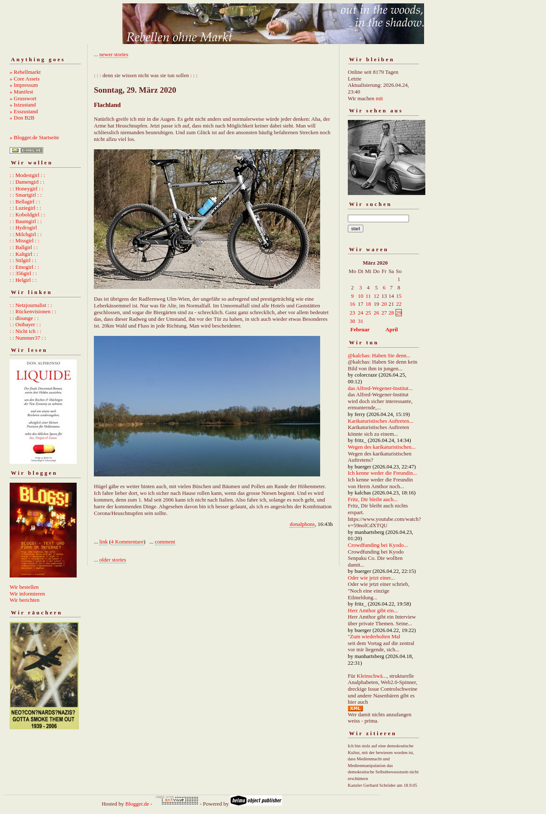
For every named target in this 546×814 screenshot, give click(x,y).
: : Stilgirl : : (23, 260)
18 (368, 304)
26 (376, 312)
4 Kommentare (127, 541)
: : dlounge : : (24, 318)
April (392, 329)
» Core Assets (25, 78)
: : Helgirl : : (23, 280)
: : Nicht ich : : (25, 331)
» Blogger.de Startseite (34, 137)
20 (384, 304)
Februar (360, 329)
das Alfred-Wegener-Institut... (380, 388)
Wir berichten (24, 600)
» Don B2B (22, 117)
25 (368, 312)
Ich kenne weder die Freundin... (382, 473)
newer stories (113, 54)
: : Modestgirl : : (27, 175)
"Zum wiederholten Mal (374, 636)
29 (398, 312)
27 (384, 312)
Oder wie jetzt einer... (371, 578)
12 (376, 296)
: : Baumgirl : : (26, 221)
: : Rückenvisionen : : (33, 311)
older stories (112, 560)
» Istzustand (23, 104)
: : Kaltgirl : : (24, 254)
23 (352, 312)
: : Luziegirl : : (25, 208)
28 (391, 312)
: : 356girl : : (23, 273)
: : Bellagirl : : (25, 201)
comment (165, 541)
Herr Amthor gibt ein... (373, 610)
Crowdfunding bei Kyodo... (378, 545)
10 (360, 296)
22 (398, 304)
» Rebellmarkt (25, 72)
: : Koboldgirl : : (27, 214)
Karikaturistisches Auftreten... (380, 421)
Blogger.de (137, 804)
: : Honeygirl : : (26, 188)
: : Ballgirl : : (24, 247)
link (103, 541)
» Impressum (24, 85)
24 (360, 312)
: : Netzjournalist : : (31, 305)
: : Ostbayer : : (25, 324)
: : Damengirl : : (27, 182)
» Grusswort (23, 98)
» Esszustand (24, 111)
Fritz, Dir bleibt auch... (373, 499)
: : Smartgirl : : (26, 195)
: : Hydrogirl (23, 227)
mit (379, 98)
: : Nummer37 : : (28, 338)
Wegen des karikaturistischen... (382, 447)
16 (352, 304)
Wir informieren (27, 593)
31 (360, 321)
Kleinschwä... (371, 676)
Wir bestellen (24, 587)
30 (352, 321)
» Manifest (21, 91)
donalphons (302, 524)
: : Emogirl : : (24, 267)
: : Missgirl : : (24, 240)
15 (398, 296)
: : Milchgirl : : (26, 234)
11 (368, 296)
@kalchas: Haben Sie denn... (379, 355)
